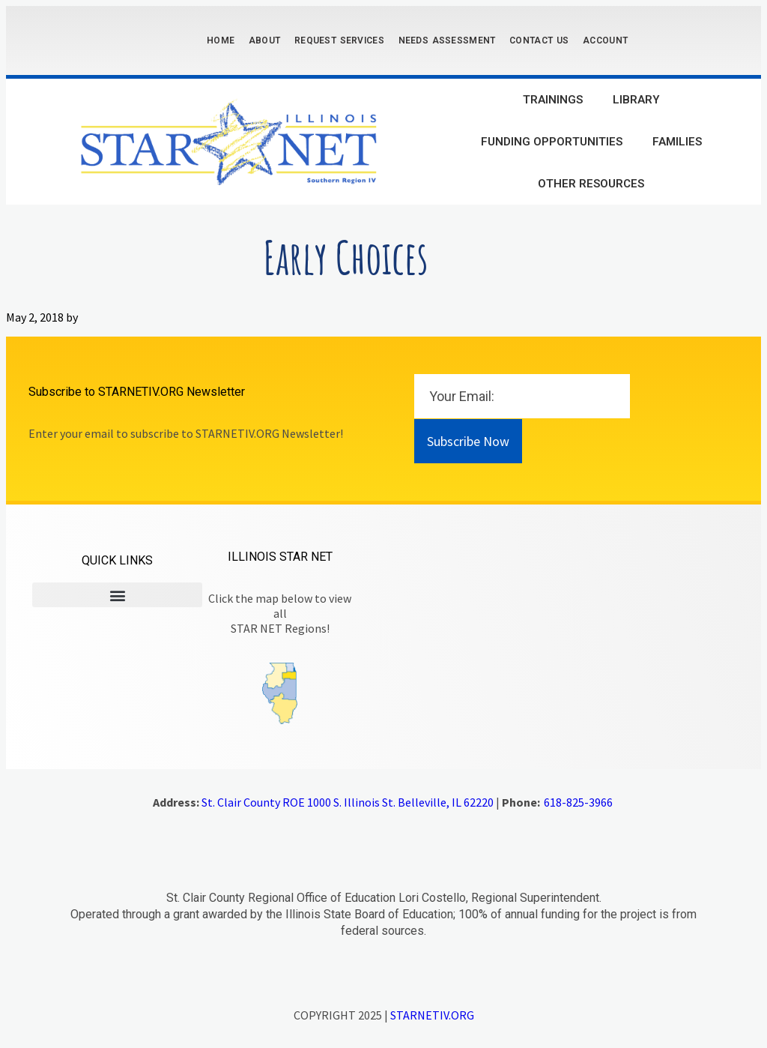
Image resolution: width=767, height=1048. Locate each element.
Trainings (553, 99)
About (265, 40)
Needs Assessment (447, 40)
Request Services (339, 40)
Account (605, 40)
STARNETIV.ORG (432, 1015)
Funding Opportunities (551, 141)
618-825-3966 (578, 802)
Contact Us (539, 40)
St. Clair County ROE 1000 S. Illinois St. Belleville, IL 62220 (347, 802)
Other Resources (591, 183)
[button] (117, 594)
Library (636, 99)
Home (220, 40)
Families (677, 141)
